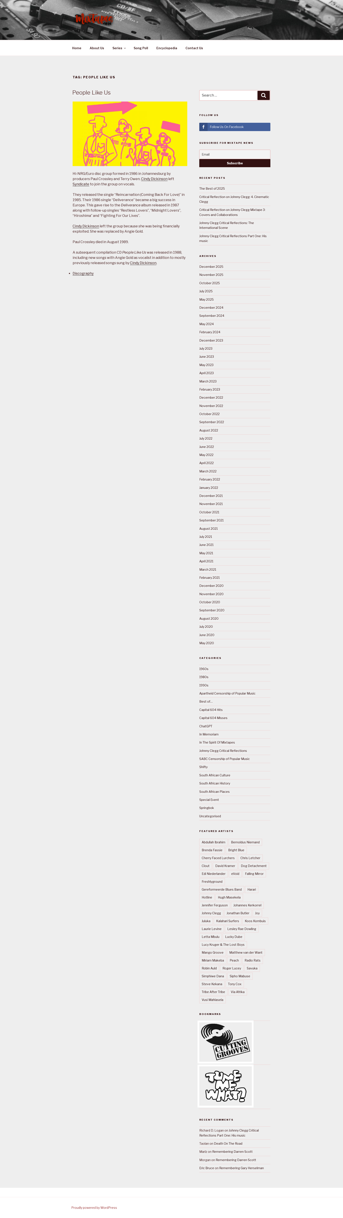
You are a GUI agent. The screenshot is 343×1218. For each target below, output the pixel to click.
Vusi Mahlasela (212, 1000)
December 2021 (211, 496)
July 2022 (205, 438)
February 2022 (209, 479)
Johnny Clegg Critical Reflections (223, 751)
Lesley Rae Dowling (241, 929)
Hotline (207, 897)
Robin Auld (209, 968)
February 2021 (209, 577)
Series (119, 48)
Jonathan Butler (238, 913)
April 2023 (206, 373)
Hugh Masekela (229, 897)
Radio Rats (253, 960)
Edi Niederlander (214, 874)
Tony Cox (235, 984)
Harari (251, 889)
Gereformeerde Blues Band (222, 889)
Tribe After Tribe (213, 992)
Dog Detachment (254, 866)
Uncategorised (210, 816)
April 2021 (206, 561)
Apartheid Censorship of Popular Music (227, 693)
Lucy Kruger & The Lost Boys (223, 944)
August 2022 (208, 430)
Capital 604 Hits (211, 710)
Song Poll (141, 48)
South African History (214, 783)
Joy (257, 913)
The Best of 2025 (212, 188)
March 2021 (207, 569)
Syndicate (81, 184)
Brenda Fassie (212, 850)
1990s (203, 685)
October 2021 (209, 512)
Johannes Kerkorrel (247, 905)
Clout (206, 866)
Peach (234, 960)
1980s (203, 677)
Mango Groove (213, 952)
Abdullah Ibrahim (213, 842)
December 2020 (211, 586)
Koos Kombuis (255, 921)
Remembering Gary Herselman (241, 1168)
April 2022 (206, 463)
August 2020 (209, 618)
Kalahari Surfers (227, 921)
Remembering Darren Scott (232, 1151)
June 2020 (206, 635)
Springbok (206, 808)
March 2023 (208, 381)
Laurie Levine (212, 929)
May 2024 (206, 324)
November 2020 (211, 594)
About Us (97, 48)
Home (76, 48)
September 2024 (211, 316)
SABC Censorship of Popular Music (224, 759)
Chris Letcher (250, 858)
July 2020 (206, 626)
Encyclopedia (166, 48)
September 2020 (211, 610)
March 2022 (208, 471)
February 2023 (209, 389)
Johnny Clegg (211, 913)
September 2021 (211, 520)
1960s (203, 669)
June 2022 (206, 447)
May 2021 (206, 553)
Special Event (209, 800)
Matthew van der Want (245, 952)
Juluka (206, 921)
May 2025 (206, 299)
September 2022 (211, 422)
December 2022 (211, 397)
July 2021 (205, 537)
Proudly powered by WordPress (94, 1207)
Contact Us (194, 48)
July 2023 (205, 348)
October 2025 (209, 283)
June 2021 (206, 545)
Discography (83, 273)
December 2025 (211, 267)
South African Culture (214, 775)
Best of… (206, 701)
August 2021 (208, 528)
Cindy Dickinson (154, 179)
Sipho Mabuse (240, 976)
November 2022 (211, 406)
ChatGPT (205, 726)
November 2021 (211, 504)
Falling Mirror (254, 874)
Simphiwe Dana (213, 976)
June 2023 (206, 356)
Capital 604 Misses (213, 718)
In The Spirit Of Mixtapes (217, 742)
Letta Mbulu (210, 937)
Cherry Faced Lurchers (218, 858)
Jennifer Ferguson (215, 905)
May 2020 (206, 643)
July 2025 (206, 291)
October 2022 (209, 414)
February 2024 (209, 332)
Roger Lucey (231, 968)
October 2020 (209, 602)
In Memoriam (209, 734)
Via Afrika (238, 992)
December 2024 (211, 307)
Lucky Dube (233, 937)
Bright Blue (236, 850)
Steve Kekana (212, 984)
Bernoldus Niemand (245, 842)
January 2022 (208, 488)
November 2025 (211, 275)
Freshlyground (212, 881)
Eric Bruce (206, 1168)
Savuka (252, 968)
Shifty (203, 767)
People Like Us (91, 92)
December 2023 (211, 340)
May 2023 (206, 365)
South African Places (214, 791)
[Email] (234, 154)
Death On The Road (228, 1143)
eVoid (235, 874)
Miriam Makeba (213, 960)
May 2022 (206, 455)
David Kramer (225, 866)
